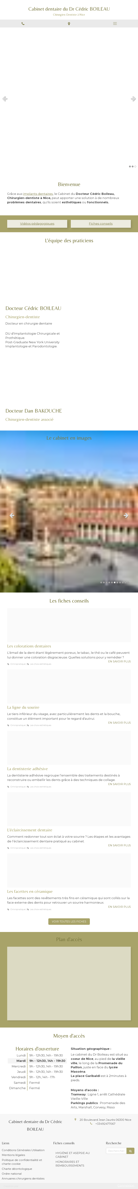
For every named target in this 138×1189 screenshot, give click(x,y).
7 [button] (117, 582)
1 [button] (130, 166)
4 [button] (109, 582)
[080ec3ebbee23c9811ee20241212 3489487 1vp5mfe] (69, 686)
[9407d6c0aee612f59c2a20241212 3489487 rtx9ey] (69, 748)
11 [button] (128, 582)
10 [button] (125, 582)
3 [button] (135, 166)
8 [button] (120, 582)
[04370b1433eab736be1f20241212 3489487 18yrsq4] (69, 625)
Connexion (126, 1185)
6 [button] (115, 582)
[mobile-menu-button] (115, 23)
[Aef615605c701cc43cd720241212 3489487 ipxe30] (69, 809)
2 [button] (133, 166)
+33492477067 (105, 1123)
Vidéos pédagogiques (37, 223)
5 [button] (112, 582)
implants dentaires (38, 194)
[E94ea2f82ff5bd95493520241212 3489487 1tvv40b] (69, 870)
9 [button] (123, 582)
